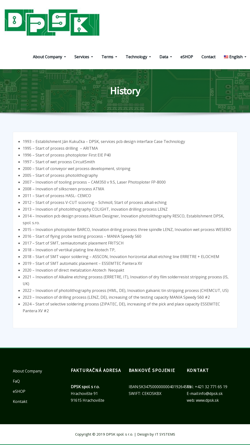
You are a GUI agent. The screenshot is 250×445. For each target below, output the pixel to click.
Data (165, 56)
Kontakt (20, 401)
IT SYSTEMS (165, 434)
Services (83, 56)
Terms (109, 56)
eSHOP (186, 56)
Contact (208, 56)
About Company (49, 56)
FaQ (16, 381)
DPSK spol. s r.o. (119, 434)
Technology (138, 56)
